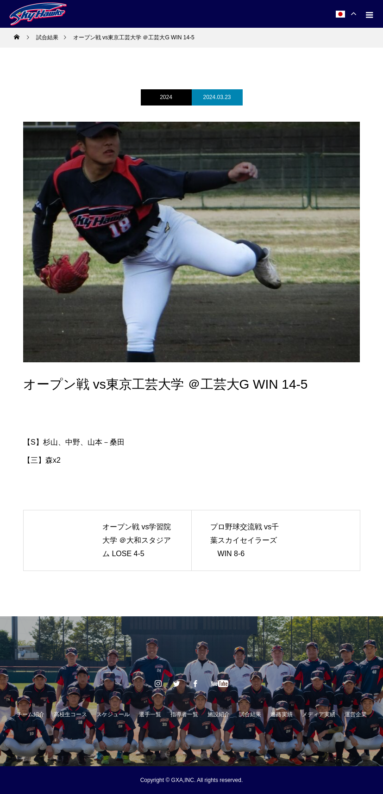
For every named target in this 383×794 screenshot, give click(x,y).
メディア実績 (318, 714)
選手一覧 (150, 714)
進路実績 (281, 714)
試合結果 (250, 714)
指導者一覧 (184, 714)
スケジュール (113, 714)
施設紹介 (218, 714)
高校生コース (70, 714)
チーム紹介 (30, 714)
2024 (166, 97)
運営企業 (356, 714)
